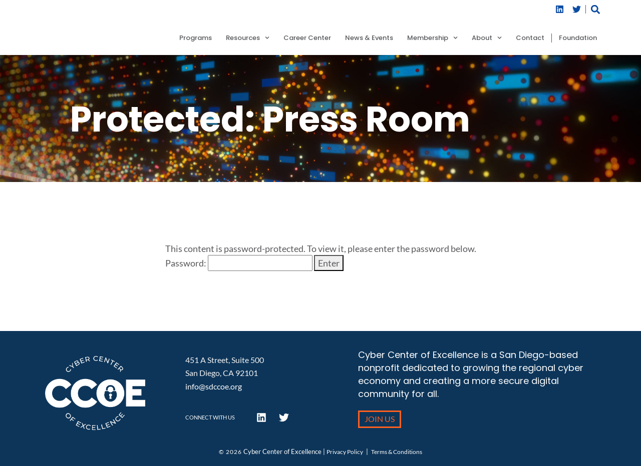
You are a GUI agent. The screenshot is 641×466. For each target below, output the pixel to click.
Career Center (307, 38)
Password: (238, 263)
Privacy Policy (345, 452)
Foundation (578, 38)
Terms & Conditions (396, 452)
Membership (432, 38)
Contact (530, 38)
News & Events (369, 38)
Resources (247, 38)
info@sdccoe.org (213, 386)
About (487, 38)
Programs (195, 38)
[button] (595, 9)
